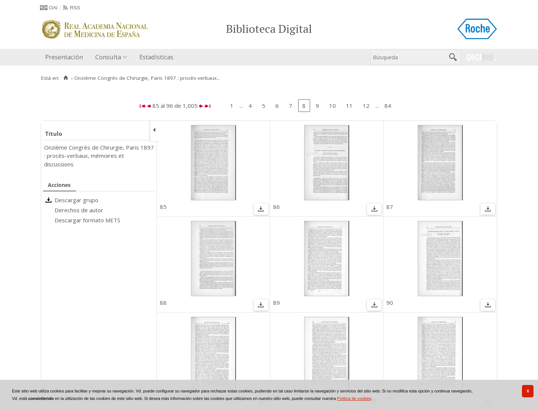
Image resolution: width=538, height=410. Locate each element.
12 (366, 105)
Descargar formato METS (87, 220)
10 (332, 105)
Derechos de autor (79, 210)
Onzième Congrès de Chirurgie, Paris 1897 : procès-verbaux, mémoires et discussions (99, 156)
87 (389, 206)
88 (163, 302)
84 (387, 105)
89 (276, 302)
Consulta (108, 57)
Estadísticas (156, 57)
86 (276, 206)
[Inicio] (65, 78)
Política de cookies (354, 398)
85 (163, 206)
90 (389, 302)
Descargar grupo (76, 200)
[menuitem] (65, 57)
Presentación (64, 57)
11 (349, 105)
